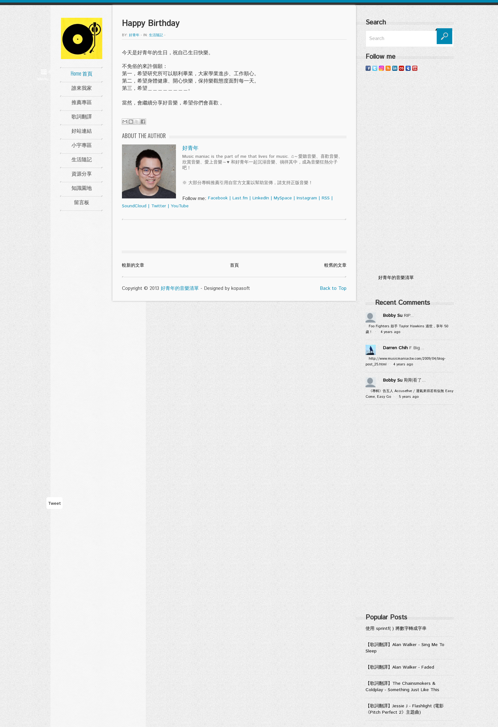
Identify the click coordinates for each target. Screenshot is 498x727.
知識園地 (81, 187)
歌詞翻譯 (81, 116)
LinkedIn (260, 198)
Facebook (218, 198)
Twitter (158, 206)
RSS (326, 198)
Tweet (54, 503)
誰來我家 (81, 87)
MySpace (283, 198)
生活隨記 (81, 159)
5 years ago (409, 396)
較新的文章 (133, 265)
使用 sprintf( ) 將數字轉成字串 (396, 628)
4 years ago (390, 332)
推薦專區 (81, 102)
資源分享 (81, 173)
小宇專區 (81, 145)
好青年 (134, 35)
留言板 (81, 202)
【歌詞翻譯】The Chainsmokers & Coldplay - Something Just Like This (402, 686)
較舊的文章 (335, 265)
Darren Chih (395, 348)
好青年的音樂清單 (180, 288)
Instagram (307, 198)
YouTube (180, 206)
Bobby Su (392, 315)
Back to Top (333, 288)
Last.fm (240, 198)
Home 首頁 (81, 73)
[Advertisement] (410, 173)
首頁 (234, 265)
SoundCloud (134, 206)
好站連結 (81, 130)
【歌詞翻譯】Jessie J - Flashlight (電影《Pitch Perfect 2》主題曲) (405, 709)
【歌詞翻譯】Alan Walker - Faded (400, 667)
